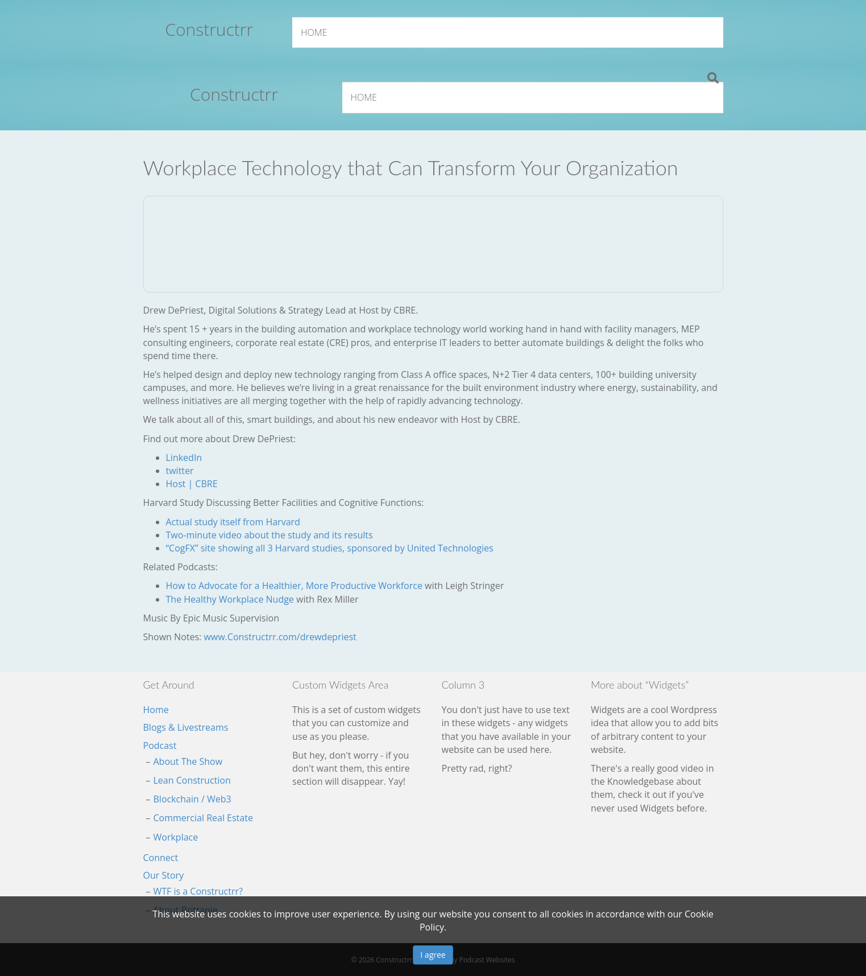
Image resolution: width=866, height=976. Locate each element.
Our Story (163, 875)
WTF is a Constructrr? (198, 891)
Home (314, 32)
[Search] (713, 78)
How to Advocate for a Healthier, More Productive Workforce (294, 585)
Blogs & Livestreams (186, 727)
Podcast (160, 745)
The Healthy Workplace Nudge (230, 599)
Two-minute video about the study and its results (269, 535)
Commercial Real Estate (203, 818)
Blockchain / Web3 (192, 799)
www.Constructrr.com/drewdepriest (280, 637)
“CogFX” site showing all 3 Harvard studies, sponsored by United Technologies (330, 548)
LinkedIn (184, 457)
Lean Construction (192, 780)
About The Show (188, 761)
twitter (180, 470)
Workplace (176, 837)
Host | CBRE (192, 483)
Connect (161, 857)
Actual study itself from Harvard (233, 522)
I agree (432, 954)
